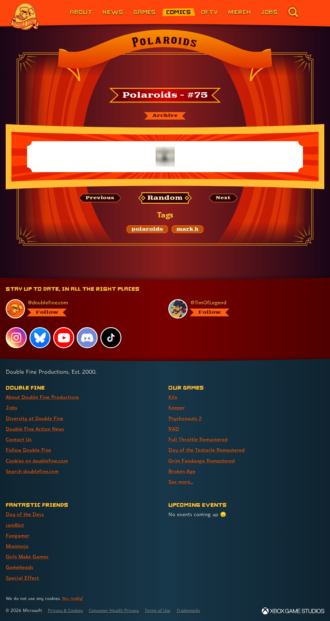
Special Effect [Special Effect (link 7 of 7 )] (22, 577)
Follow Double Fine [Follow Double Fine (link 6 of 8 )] (29, 450)
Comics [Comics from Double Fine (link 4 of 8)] (178, 12)
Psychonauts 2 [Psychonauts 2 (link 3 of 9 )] (185, 419)
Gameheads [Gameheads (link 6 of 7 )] (20, 567)
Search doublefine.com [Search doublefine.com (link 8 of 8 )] (33, 471)
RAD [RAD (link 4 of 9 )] (173, 429)
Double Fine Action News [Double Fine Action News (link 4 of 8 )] (36, 429)
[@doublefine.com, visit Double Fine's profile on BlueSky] (80, 309)
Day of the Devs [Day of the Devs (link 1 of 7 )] (25, 514)
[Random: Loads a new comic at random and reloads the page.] (165, 198)
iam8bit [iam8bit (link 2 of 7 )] (15, 525)
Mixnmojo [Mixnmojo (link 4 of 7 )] (18, 546)
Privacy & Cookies (66, 609)
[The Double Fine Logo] (25, 16)
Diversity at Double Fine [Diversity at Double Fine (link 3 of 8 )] (35, 419)
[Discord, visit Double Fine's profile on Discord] (87, 338)
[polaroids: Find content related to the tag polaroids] (147, 229)
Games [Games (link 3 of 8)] (144, 12)
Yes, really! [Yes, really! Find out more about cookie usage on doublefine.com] (73, 598)
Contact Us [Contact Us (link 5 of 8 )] (19, 440)
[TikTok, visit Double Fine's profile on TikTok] (110, 338)
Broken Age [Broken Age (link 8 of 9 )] (182, 471)
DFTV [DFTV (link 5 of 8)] (209, 12)
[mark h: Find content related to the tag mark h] (187, 229)
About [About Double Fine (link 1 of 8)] (81, 12)
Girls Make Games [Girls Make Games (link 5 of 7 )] (27, 556)
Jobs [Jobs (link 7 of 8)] (269, 12)
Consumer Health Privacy (117, 609)
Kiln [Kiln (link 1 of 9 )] (173, 397)
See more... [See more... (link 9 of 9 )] (180, 482)
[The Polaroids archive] (165, 116)
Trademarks (194, 609)
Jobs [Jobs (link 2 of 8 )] (11, 408)
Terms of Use (162, 609)
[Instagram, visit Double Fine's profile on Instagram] (16, 338)
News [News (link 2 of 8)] (112, 12)
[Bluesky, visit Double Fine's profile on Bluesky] (39, 338)
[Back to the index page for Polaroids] (165, 57)
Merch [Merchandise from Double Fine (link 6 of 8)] (239, 12)
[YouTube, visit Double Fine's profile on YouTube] (63, 338)
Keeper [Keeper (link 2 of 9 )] (176, 408)
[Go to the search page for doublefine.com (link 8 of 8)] (293, 12)
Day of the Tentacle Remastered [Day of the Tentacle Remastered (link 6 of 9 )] (207, 450)
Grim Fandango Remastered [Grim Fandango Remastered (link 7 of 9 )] (202, 461)
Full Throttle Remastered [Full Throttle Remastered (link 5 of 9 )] (198, 440)
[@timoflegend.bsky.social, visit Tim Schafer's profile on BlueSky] (242, 309)
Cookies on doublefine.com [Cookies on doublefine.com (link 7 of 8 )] (37, 461)
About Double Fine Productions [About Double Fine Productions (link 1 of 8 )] (43, 397)
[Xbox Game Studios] (293, 610)
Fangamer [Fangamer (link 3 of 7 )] (18, 535)
